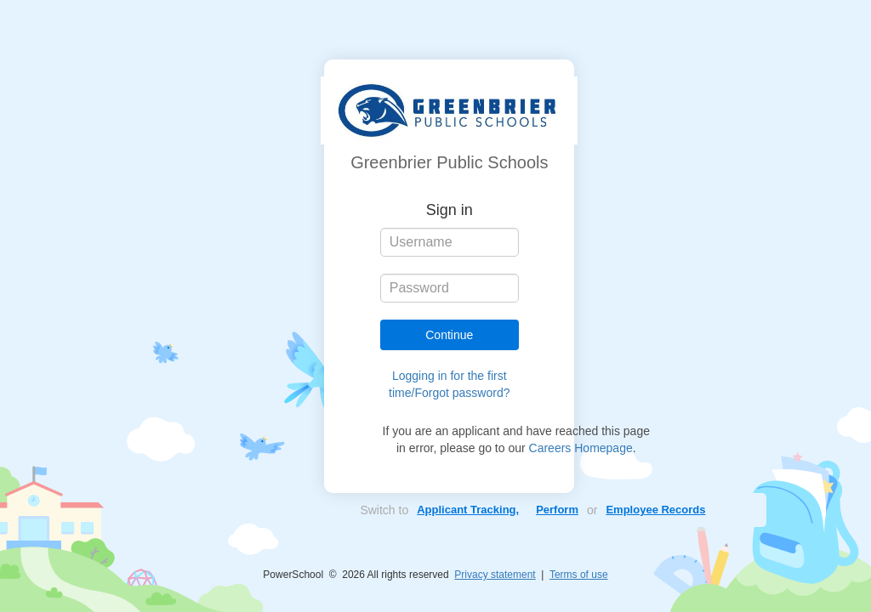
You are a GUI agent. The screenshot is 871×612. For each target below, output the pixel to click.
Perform (557, 509)
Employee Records (655, 509)
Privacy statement (494, 575)
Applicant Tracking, (468, 509)
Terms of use (578, 575)
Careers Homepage (581, 448)
